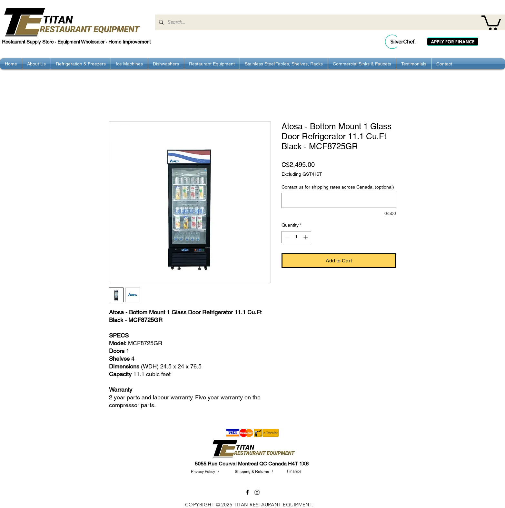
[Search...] (329, 22)
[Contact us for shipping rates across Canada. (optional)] (339, 200)
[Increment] (306, 237)
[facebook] (247, 492)
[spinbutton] (296, 237)
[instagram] (257, 492)
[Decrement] (286, 237)
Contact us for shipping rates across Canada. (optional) (338, 187)
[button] (491, 22)
